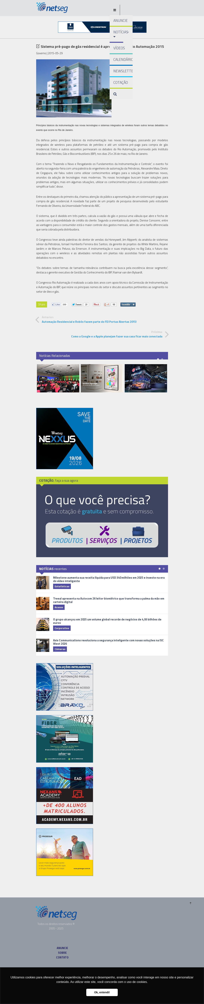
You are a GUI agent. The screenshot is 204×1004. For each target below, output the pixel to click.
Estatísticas (62, 586)
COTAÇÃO (120, 82)
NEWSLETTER (123, 71)
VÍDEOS (119, 48)
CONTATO (62, 957)
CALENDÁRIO (123, 59)
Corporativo (62, 628)
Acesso (59, 607)
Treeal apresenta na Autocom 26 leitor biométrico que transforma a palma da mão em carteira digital (108, 600)
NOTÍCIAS (118, 33)
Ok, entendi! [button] (102, 992)
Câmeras (60, 649)
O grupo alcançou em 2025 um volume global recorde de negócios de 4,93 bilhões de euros (107, 621)
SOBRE (62, 953)
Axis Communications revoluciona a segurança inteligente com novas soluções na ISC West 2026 (108, 642)
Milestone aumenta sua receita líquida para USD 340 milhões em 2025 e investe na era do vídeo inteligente (109, 579)
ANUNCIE (120, 20)
